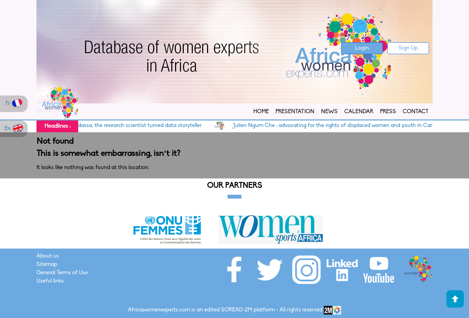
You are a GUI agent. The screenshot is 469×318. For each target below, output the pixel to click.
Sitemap (46, 264)
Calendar (358, 112)
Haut (455, 299)
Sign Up (408, 48)
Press (388, 112)
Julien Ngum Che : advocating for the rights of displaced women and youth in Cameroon (345, 125)
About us (47, 256)
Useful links (50, 281)
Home (261, 112)
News (329, 112)
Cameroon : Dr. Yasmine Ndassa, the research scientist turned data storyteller (113, 125)
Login (362, 48)
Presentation (294, 112)
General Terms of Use (62, 273)
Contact (415, 112)
